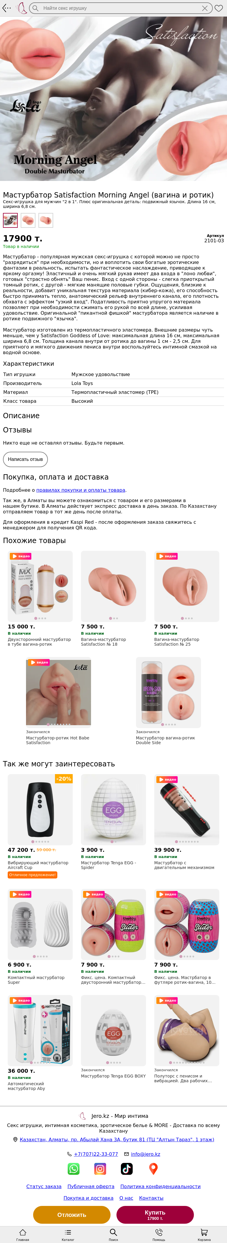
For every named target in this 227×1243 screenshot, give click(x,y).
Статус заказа (43, 1186)
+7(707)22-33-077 (96, 1154)
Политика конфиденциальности (160, 1186)
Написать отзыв (25, 459)
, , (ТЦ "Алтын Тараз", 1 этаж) (117, 1139)
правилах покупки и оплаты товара (80, 490)
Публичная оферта (90, 1186)
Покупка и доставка (89, 1198)
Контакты (151, 1198)
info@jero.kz (145, 1154)
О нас (126, 1198)
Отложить (71, 1215)
